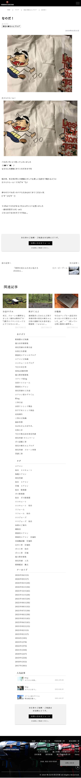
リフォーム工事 (73, 744)
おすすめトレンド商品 (25, 410)
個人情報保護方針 (64, 755)
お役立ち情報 (21, 351)
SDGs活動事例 (21, 371)
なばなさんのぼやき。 (25, 426)
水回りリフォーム (23, 383)
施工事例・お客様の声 (61, 752)
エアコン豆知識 (22, 359)
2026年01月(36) (22, 587)
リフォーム (20, 510)
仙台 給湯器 (21, 490)
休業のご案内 (21, 525)
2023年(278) (21, 642)
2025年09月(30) (22, 603)
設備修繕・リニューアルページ (52, 749)
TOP (8, 10)
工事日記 (19, 403)
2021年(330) (21, 650)
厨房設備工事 (74, 741)
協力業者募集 (21, 557)
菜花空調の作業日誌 (24, 347)
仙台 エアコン (22, 482)
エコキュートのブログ (25, 363)
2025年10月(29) (22, 599)
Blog (17, 399)
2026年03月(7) (22, 579)
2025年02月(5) (22, 630)
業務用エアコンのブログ (25, 355)
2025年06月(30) (22, 615)
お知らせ (19, 430)
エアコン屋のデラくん (25, 395)
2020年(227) (21, 654)
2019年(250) (21, 658)
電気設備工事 (58, 744)
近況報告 (19, 414)
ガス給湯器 (20, 494)
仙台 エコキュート (24, 470)
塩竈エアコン (21, 474)
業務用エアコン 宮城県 (25, 537)
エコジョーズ (21, 518)
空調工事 (19, 454)
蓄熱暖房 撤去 (22, 565)
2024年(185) (21, 638)
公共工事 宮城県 (23, 545)
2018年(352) (21, 662)
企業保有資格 (74, 749)
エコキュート (21, 502)
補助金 (18, 529)
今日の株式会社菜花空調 (25, 434)
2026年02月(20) (22, 583)
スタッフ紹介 (43, 752)
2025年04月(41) (22, 622)
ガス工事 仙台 (22, 549)
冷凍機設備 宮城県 (24, 541)
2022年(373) (21, 646)
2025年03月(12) (22, 626)
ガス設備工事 (21, 442)
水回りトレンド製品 (24, 406)
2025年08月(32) (22, 607)
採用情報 (49, 755)
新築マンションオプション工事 (67, 747)
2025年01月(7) (22, 634)
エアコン (19, 466)
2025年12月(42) (22, 591)
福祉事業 (19, 422)
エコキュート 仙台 (24, 506)
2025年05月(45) (22, 619)
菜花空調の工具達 (23, 391)
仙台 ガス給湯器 (23, 498)
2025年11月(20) (22, 595)
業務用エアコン (22, 387)
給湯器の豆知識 (22, 340)
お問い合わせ (69, 763)
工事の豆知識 (21, 418)
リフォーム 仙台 (23, 514)
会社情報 (37, 755)
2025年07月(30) (22, 611)
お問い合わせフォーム (40, 243)
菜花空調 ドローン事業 (25, 450)
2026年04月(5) (22, 575)
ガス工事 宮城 (22, 553)
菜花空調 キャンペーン (25, 438)
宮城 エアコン (22, 486)
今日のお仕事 (21, 367)
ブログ (17, 10)
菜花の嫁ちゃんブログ (30, 10)
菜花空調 (19, 478)
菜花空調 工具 (22, 561)
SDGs (77, 755)
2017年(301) (21, 666)
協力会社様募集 (22, 343)
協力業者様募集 (22, 375)
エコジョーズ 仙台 (24, 521)
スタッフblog (21, 379)
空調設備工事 (59, 741)
